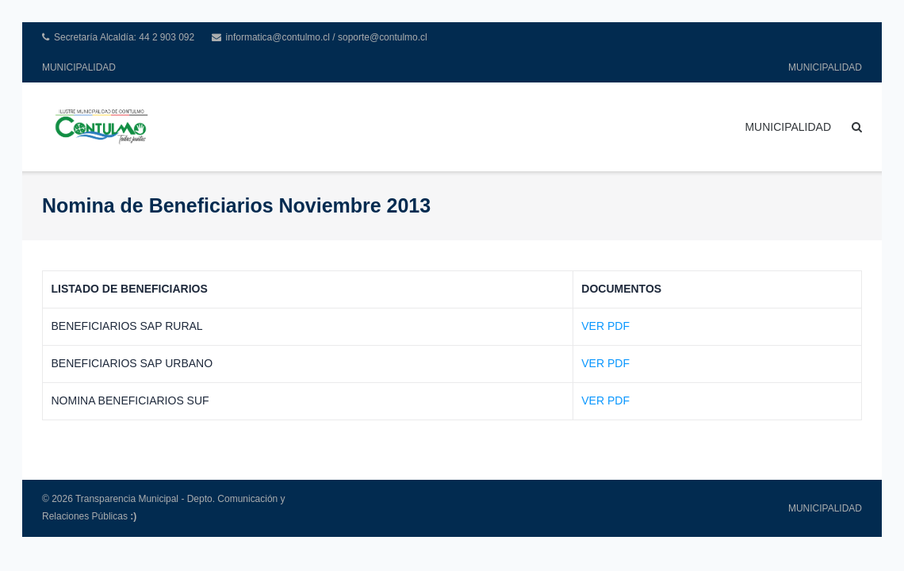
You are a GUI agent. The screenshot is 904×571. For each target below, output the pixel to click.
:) (133, 516)
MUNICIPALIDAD (79, 67)
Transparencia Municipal (126, 498)
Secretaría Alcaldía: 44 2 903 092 (124, 37)
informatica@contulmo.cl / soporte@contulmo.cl (326, 37)
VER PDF (605, 326)
